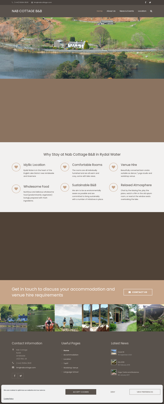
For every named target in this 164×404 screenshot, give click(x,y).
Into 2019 (121, 362)
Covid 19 (121, 352)
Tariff (66, 363)
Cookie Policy (9, 399)
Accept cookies (81, 392)
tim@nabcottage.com (43, 2)
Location (67, 359)
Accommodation (71, 355)
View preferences (145, 392)
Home (66, 350)
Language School (71, 372)
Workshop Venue (71, 367)
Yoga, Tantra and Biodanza (128, 372)
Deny (113, 392)
